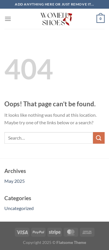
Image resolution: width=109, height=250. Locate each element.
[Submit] (99, 137)
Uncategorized (19, 208)
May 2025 (14, 181)
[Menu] (7, 19)
